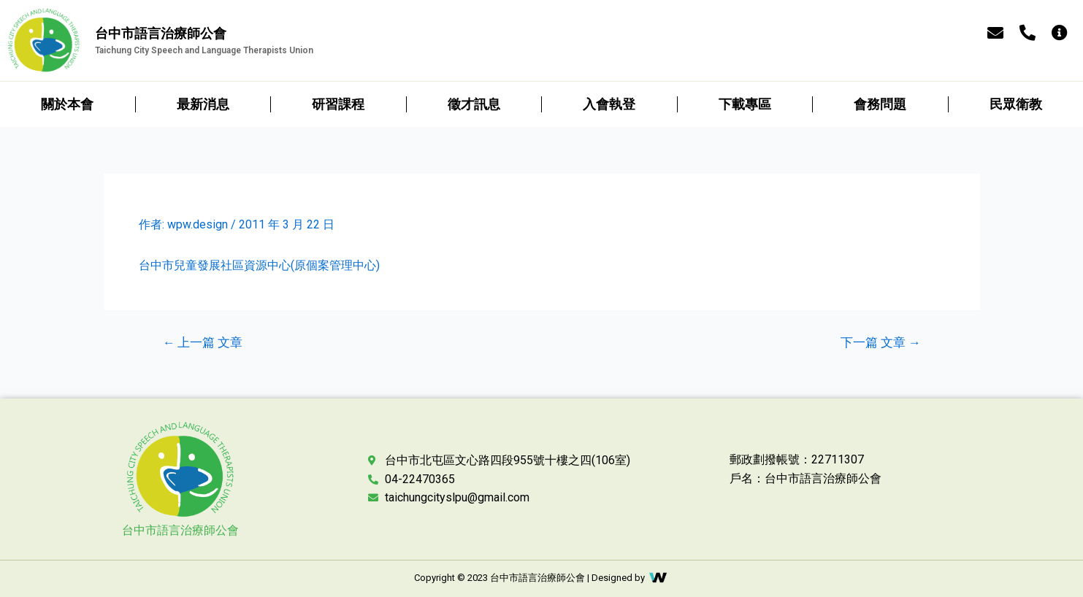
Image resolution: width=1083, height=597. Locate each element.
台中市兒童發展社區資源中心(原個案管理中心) (259, 265)
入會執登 (609, 104)
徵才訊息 (474, 104)
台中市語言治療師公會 (180, 530)
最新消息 (203, 104)
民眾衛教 (1016, 104)
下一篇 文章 (881, 342)
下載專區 (745, 104)
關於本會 (67, 104)
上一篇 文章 (202, 342)
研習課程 (338, 104)
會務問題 (880, 104)
